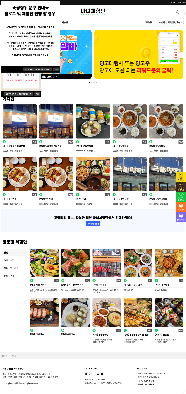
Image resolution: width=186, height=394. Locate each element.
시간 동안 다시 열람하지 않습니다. (19, 94)
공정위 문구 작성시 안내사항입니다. (151, 373)
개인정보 (4, 356)
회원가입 (181, 2)
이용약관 (13, 356)
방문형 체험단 (15, 242)
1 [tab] (89, 82)
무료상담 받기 (93, 223)
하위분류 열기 (154, 22)
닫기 (37, 94)
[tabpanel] (139, 54)
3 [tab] (94, 82)
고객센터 (149, 22)
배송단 (65, 22)
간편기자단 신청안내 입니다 (148, 377)
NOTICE (142, 368)
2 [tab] (91, 82)
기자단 (8, 99)
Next (181, 55)
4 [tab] (96, 82)
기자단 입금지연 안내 (146, 380)
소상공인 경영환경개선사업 (171, 22)
